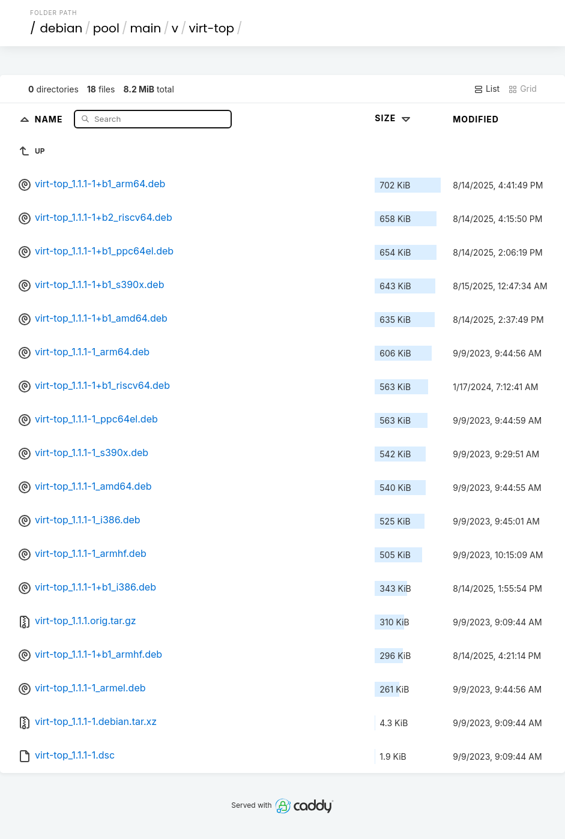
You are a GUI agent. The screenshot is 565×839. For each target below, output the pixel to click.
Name (50, 118)
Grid (522, 88)
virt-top (212, 28)
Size (393, 118)
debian (61, 28)
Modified (476, 119)
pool (106, 28)
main (145, 28)
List (487, 88)
